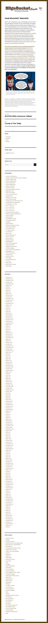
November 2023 (9, 300)
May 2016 (8, 435)
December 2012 (9, 499)
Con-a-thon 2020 (10, 208)
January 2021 (9, 344)
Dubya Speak (9, 557)
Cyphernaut (8, 554)
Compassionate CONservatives (21, 98)
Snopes (7, 593)
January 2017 (9, 422)
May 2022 (8, 329)
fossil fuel (24, 103)
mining (16, 104)
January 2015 (9, 461)
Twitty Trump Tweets (11, 259)
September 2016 (9, 429)
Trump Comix (9, 254)
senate (6, 106)
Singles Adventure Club (11, 246)
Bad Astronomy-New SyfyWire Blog (14, 543)
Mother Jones (9, 580)
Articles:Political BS (10, 182)
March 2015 (8, 458)
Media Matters (9, 579)
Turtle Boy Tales (9, 256)
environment (10, 103)
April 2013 (8, 494)
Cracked (8, 552)
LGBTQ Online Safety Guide (12, 575)
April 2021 (8, 339)
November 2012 (9, 500)
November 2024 (9, 280)
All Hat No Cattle (10, 538)
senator (9, 106)
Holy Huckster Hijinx (11, 226)
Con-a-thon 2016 (10, 207)
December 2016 (9, 424)
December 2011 (9, 518)
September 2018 (9, 389)
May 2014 (8, 474)
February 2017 (9, 420)
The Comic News (10, 598)
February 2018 (9, 401)
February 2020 (9, 362)
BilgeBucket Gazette (8, 619)
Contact (8, 141)
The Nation (8, 601)
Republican (30, 104)
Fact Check (8, 561)
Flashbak (8, 564)
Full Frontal (8, 567)
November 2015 (9, 445)
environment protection (17, 103)
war (11, 106)
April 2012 (8, 512)
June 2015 (8, 453)
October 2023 (9, 301)
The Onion (8, 603)
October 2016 (9, 427)
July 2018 (8, 393)
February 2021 (9, 342)
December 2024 (9, 278)
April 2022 (8, 331)
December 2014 (9, 463)
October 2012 (9, 502)
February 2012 (9, 515)
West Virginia (15, 106)
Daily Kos (8, 556)
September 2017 (9, 409)
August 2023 (9, 305)
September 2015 (9, 448)
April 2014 (8, 476)
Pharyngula (8, 582)
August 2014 (9, 469)
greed (31, 103)
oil (18, 104)
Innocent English (10, 570)
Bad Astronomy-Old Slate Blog (13, 544)
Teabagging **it (10, 251)
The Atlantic (9, 596)
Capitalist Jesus (9, 195)
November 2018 (9, 386)
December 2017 (9, 404)
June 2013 (8, 492)
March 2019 (8, 380)
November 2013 (9, 484)
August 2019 (9, 371)
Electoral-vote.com (10, 559)
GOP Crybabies (9, 217)
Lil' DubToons (9, 231)
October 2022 (9, 321)
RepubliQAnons (9, 241)
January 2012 (9, 517)
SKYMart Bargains (10, 248)
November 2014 (9, 464)
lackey (9, 104)
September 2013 (9, 487)
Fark (7, 562)
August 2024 (9, 285)
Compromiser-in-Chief (11, 204)
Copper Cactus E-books (11, 549)
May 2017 (8, 416)
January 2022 (9, 334)
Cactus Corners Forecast (11, 194)
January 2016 (9, 442)
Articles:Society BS (10, 186)
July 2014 (8, 471)
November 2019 (9, 367)
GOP (29, 103)
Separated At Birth (10, 244)
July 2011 (8, 526)
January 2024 (9, 296)
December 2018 (9, 385)
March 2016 (8, 438)
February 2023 (9, 314)
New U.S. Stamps (10, 236)
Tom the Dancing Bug (11, 608)
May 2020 (8, 357)
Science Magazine (10, 588)
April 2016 (8, 437)
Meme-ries (8, 233)
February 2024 (9, 295)
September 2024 (10, 283)
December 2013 (9, 482)
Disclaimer (8, 136)
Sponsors (8, 138)
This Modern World (10, 606)
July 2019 (8, 373)
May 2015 (8, 455)
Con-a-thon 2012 (10, 205)
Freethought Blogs (10, 565)
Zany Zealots (9, 266)
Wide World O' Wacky (11, 264)
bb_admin (7, 98)
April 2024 (8, 292)
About (7, 140)
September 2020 (10, 350)
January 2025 (9, 277)
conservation (29, 101)
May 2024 (8, 290)
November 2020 (9, 347)
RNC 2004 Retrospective (11, 243)
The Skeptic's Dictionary (11, 605)
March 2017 (8, 419)
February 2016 (9, 440)
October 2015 (9, 447)
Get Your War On (10, 569)
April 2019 (8, 378)
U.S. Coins (8, 261)
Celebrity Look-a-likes (11, 197)
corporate (12, 102)
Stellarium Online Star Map (12, 595)
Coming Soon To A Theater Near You (14, 200)
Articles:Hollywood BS (11, 181)
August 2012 (9, 505)
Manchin (12, 104)
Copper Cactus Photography (12, 551)
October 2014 (9, 466)
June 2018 (8, 394)
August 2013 (9, 489)
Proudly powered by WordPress (19, 619)
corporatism (21, 102)
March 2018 (8, 399)
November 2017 (9, 406)
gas (27, 103)
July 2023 (8, 306)
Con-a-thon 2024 (10, 210)
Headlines (8, 222)
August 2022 (9, 324)
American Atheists (10, 541)
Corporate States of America (12, 212)
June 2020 (8, 355)
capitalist (16, 101)
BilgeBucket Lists (10, 191)
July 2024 (8, 287)
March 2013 (8, 495)
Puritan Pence (9, 238)
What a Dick (8, 262)
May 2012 (8, 510)
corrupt (29, 102)
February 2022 (9, 332)
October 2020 (9, 349)
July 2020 (8, 354)
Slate (7, 592)
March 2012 (8, 513)
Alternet (8, 539)
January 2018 (9, 402)
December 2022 (9, 318)
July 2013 (8, 491)
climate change (22, 101)
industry (6, 104)
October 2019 (9, 368)
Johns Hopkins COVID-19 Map (13, 572)
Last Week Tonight (10, 574)
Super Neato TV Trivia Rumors (13, 249)
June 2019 (8, 375)
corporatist (26, 102)
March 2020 (8, 360)
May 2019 (8, 376)
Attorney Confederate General (13, 189)
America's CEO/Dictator (11, 176)
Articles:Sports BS (10, 187)
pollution (26, 104)
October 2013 (9, 486)
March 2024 (8, 293)
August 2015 (9, 450)
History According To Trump (12, 225)
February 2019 (9, 381)
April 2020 (8, 358)
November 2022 (9, 319)
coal (26, 101)
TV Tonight (8, 257)
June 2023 (8, 308)
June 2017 (8, 414)
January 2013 (9, 497)
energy (6, 103)
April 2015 (8, 456)
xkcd (7, 613)
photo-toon (21, 104)
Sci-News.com (9, 587)
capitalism (12, 101)
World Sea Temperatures (11, 611)
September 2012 (9, 504)
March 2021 (8, 340)
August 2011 (8, 525)
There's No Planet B (10, 253)
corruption (33, 102)
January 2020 (9, 363)
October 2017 (9, 407)
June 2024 (8, 288)
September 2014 (9, 468)
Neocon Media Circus (28, 100)
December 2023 (9, 298)
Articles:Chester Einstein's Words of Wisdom (16, 177)
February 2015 (9, 460)
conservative (7, 102)
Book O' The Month (10, 192)
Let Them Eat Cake (20, 100)
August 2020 (9, 352)
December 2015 (9, 443)
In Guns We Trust (10, 228)
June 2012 (8, 509)
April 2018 (8, 398)
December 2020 (9, 345)
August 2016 (9, 430)
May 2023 (8, 309)
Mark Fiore (8, 577)
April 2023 (8, 311)
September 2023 (10, 303)
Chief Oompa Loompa (11, 199)
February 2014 (9, 479)
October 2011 (9, 522)
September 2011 (9, 523)
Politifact (8, 583)
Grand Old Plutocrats (12, 100)
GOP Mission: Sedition (11, 218)
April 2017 (8, 417)
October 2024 (9, 282)
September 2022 (10, 323)
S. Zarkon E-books (10, 585)
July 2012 (8, 507)
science (34, 104)
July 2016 (8, 432)
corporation (16, 102)
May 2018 (8, 396)
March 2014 (8, 478)
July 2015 (8, 451)
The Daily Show (9, 600)
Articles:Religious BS (11, 184)
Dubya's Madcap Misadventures (13, 213)
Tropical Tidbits (9, 610)
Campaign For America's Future (13, 548)
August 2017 (9, 411)
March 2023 (8, 313)
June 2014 (8, 473)
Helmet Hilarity (9, 223)
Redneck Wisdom (10, 239)
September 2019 (9, 370)
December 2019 (9, 365)
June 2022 (8, 327)
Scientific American (10, 590)
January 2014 (9, 481)
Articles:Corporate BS (11, 179)
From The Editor (10, 215)
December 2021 (9, 336)
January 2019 (9, 383)
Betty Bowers (9, 546)
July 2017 (8, 412)
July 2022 (8, 326)
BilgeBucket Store (10, 153)
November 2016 (9, 425)
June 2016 (8, 433)
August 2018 (9, 391)
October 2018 (9, 388)
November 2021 (9, 337)
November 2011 (9, 520)
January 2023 (9, 316)
